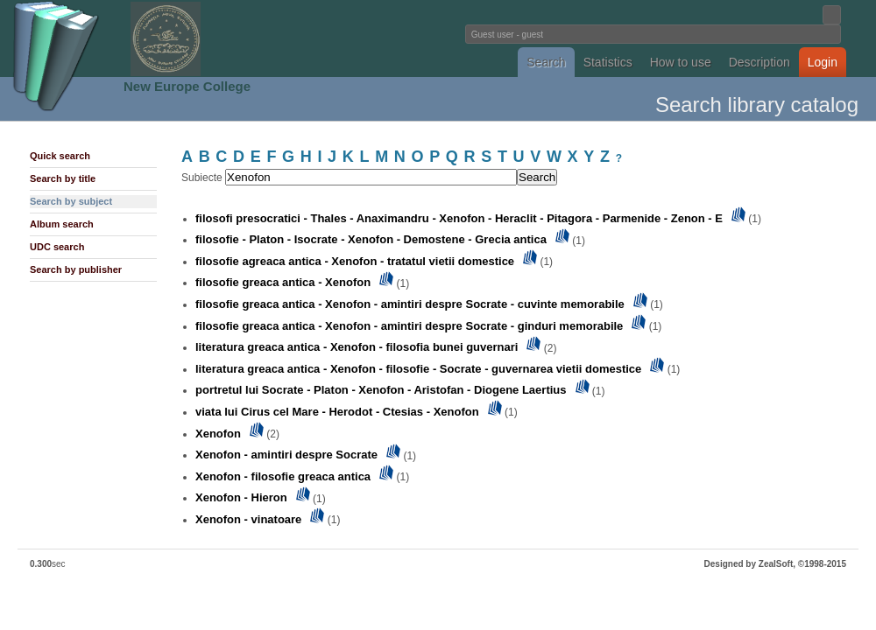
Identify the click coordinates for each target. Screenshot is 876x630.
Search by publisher (76, 269)
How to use (680, 62)
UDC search (57, 247)
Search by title (62, 178)
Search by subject (71, 201)
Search (545, 62)
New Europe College (187, 86)
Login (822, 62)
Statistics (607, 62)
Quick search (60, 155)
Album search (62, 224)
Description (759, 62)
